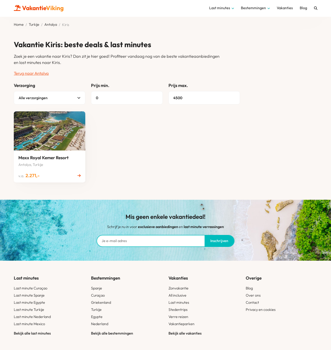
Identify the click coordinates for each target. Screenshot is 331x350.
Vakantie (39, 8)
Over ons (253, 295)
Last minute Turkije (29, 309)
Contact (252, 302)
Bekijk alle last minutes (32, 333)
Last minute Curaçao (30, 288)
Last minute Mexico (29, 323)
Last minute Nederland (32, 316)
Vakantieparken (181, 323)
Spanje (96, 288)
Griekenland (101, 302)
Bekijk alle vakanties (185, 333)
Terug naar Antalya (31, 73)
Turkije (34, 25)
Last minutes (178, 302)
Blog (249, 288)
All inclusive (177, 295)
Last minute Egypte (29, 302)
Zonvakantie (178, 288)
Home (19, 25)
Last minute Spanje (29, 295)
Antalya (50, 25)
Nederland (99, 323)
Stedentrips (178, 309)
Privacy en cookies (261, 309)
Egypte (97, 316)
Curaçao (98, 295)
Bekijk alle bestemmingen (112, 333)
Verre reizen (178, 316)
